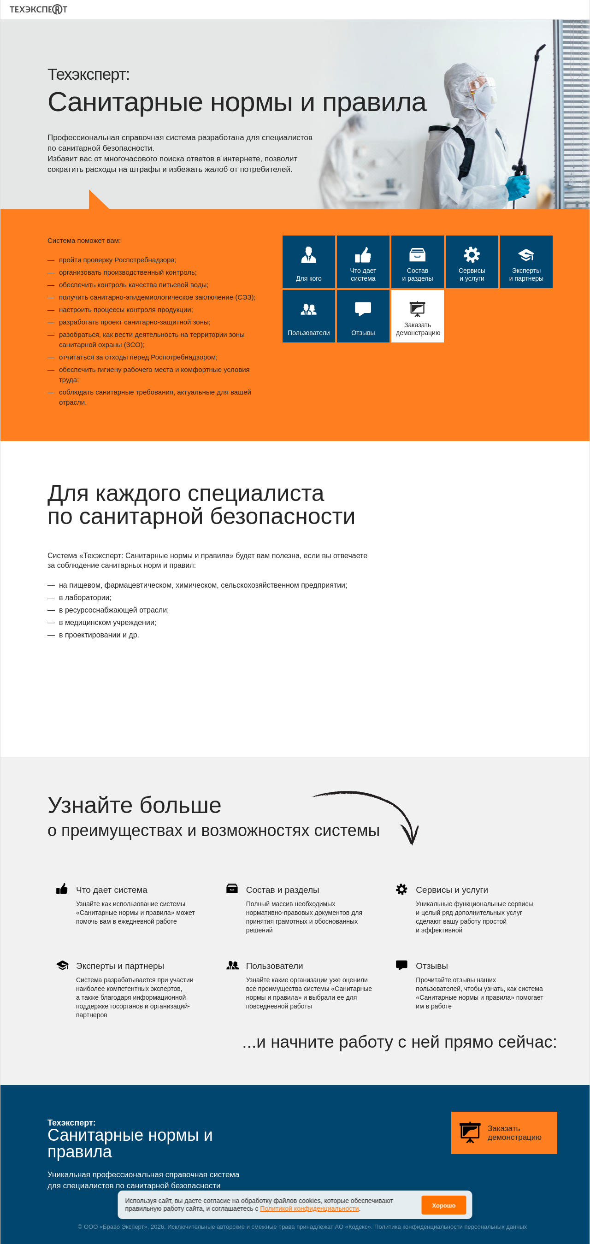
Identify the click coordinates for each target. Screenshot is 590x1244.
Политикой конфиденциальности (309, 1202)
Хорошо (443, 1199)
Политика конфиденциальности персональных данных (450, 1226)
